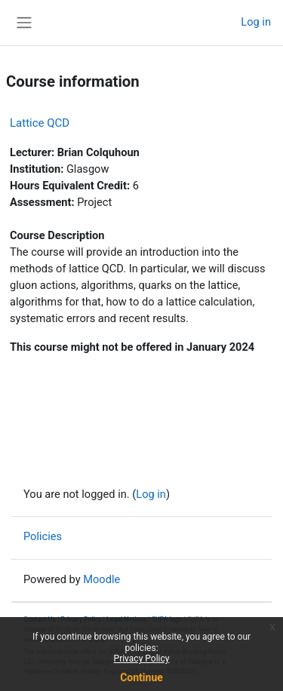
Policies (42, 536)
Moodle (101, 579)
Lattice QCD (39, 123)
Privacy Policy (142, 658)
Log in (256, 22)
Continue (141, 677)
